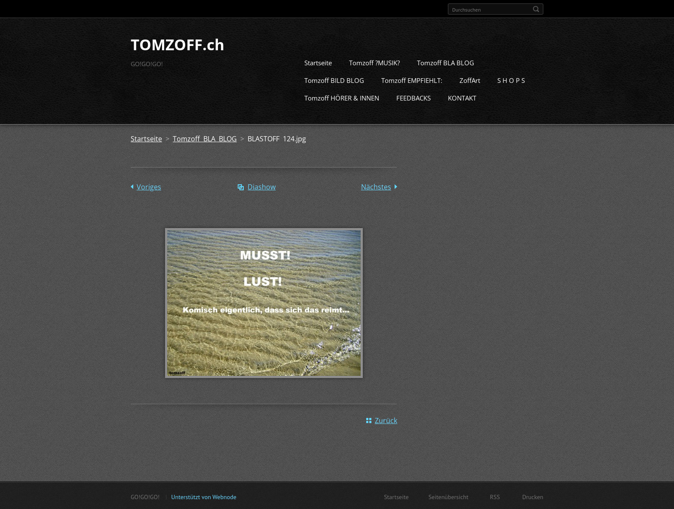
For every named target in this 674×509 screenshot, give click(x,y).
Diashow (262, 186)
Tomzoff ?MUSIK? (374, 62)
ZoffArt (470, 79)
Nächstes (376, 186)
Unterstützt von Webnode (203, 496)
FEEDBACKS (413, 97)
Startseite (318, 62)
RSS (495, 496)
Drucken (532, 496)
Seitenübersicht (449, 496)
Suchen (536, 9)
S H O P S (511, 79)
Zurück (386, 419)
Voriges (149, 186)
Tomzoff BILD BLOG (334, 79)
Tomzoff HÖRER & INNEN (341, 97)
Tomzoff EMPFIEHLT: (411, 79)
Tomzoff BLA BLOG (445, 62)
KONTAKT (462, 97)
